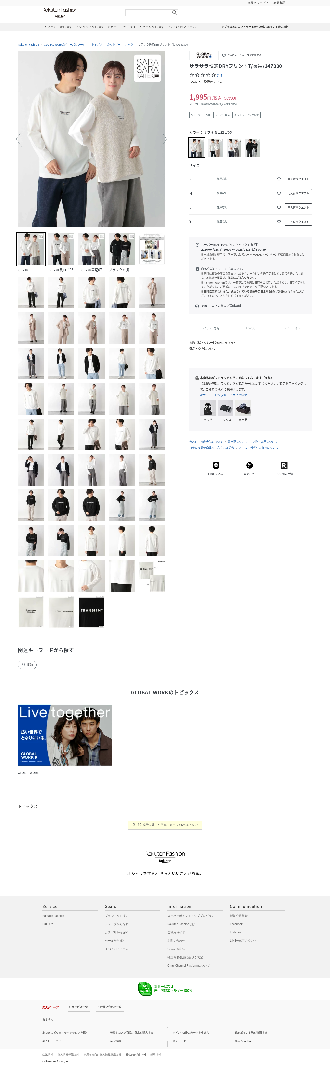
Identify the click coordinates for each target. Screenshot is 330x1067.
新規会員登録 (239, 916)
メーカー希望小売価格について (258, 448)
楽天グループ (256, 3)
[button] (19, 139)
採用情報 (155, 1054)
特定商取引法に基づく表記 (185, 957)
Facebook (236, 924)
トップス (96, 45)
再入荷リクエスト (298, 179)
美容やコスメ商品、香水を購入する (131, 1032)
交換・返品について (265, 442)
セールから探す (115, 940)
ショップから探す (116, 924)
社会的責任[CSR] (136, 1054)
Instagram (236, 932)
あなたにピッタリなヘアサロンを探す (65, 1032)
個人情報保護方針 (68, 1054)
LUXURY (47, 924)
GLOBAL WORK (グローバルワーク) (65, 45)
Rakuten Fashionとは (181, 924)
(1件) (220, 75)
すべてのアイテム (116, 949)
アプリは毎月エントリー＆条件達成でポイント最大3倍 (254, 26)
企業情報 (47, 1054)
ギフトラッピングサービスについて (223, 395)
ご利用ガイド (176, 932)
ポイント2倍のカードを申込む (191, 1032)
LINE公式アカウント (243, 940)
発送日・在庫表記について (206, 442)
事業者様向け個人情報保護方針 (102, 1054)
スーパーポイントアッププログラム (191, 916)
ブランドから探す (116, 916)
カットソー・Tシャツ (120, 45)
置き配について (237, 442)
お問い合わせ (176, 940)
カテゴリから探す (116, 932)
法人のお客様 (176, 949)
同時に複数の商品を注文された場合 (211, 448)
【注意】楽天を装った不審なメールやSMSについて (165, 825)
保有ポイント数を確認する (251, 1032)
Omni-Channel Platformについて (188, 965)
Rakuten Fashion (80, 12)
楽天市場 (279, 3)
